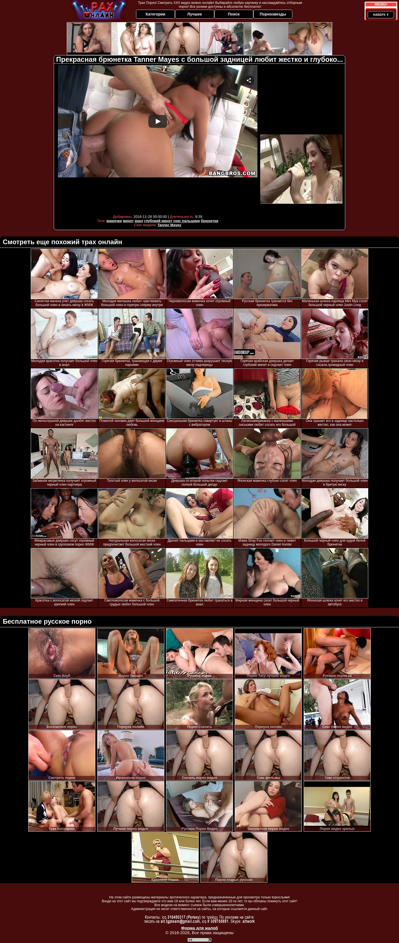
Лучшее (194, 14)
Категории (155, 14)
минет (128, 221)
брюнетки (209, 221)
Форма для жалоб (199, 928)
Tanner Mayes (169, 225)
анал (139, 221)
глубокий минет (158, 221)
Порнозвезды (273, 14)
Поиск (234, 14)
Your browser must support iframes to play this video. (157, 138)
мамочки (114, 221)
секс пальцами (186, 221)
